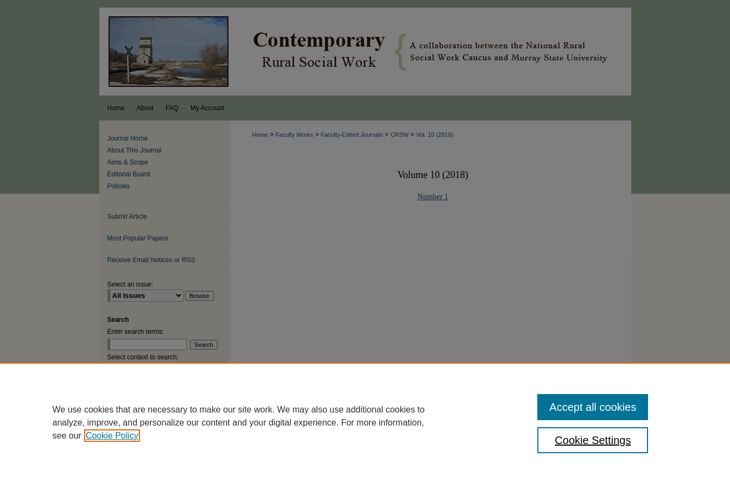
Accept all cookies (592, 407)
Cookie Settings (593, 440)
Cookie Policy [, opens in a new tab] (112, 435)
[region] (365, 422)
